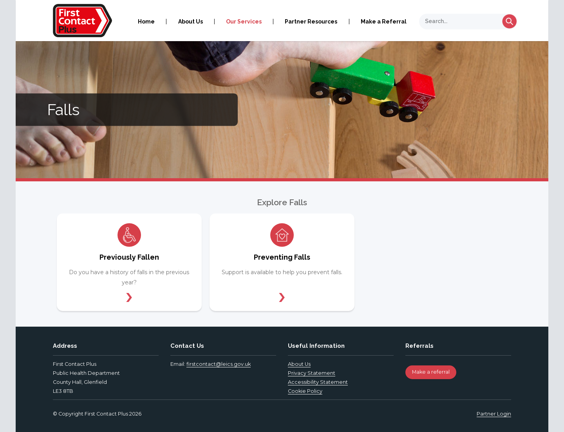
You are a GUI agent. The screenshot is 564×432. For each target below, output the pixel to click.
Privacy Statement (311, 373)
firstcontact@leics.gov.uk (218, 364)
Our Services (244, 21)
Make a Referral (384, 21)
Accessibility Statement (318, 382)
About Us (190, 21)
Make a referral (431, 372)
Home (146, 21)
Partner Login (494, 414)
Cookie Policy (305, 391)
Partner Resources (311, 21)
